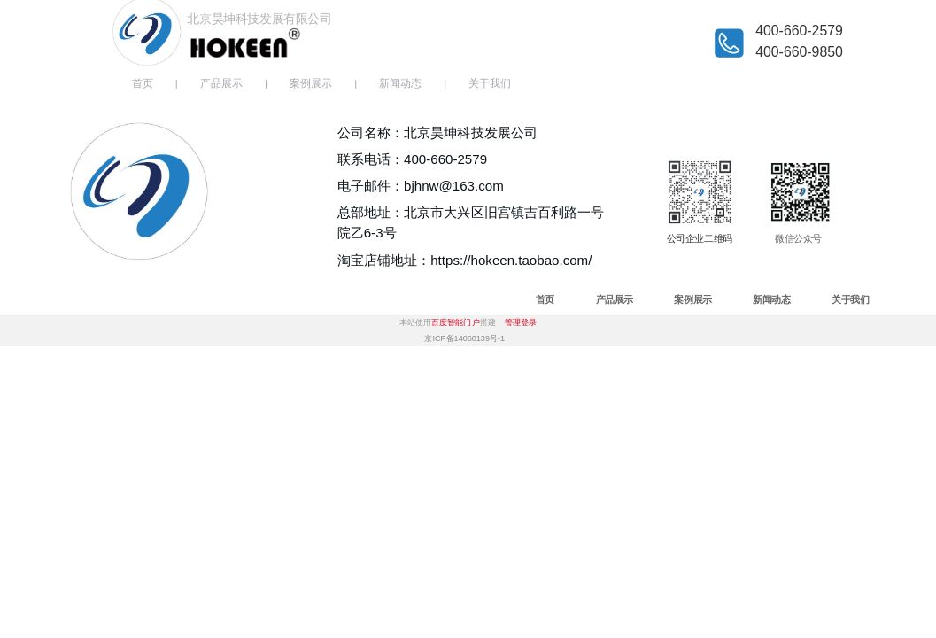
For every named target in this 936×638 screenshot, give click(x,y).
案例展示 (311, 83)
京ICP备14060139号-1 (464, 339)
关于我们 (489, 83)
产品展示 (221, 83)
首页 (142, 83)
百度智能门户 (455, 323)
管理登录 (521, 323)
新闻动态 (400, 83)
